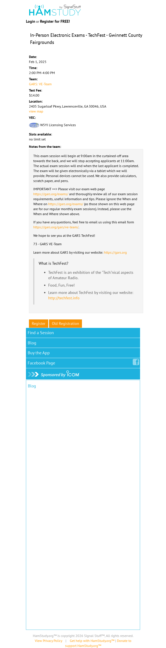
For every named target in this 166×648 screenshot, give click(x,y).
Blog (32, 343)
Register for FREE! (55, 21)
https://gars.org (115, 252)
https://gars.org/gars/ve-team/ (55, 227)
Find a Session (41, 332)
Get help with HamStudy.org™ (92, 640)
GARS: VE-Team (40, 84)
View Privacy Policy (48, 640)
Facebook (42, 362)
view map (36, 111)
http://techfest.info (64, 297)
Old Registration (65, 323)
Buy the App (39, 353)
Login (30, 21)
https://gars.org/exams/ (50, 194)
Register (38, 323)
